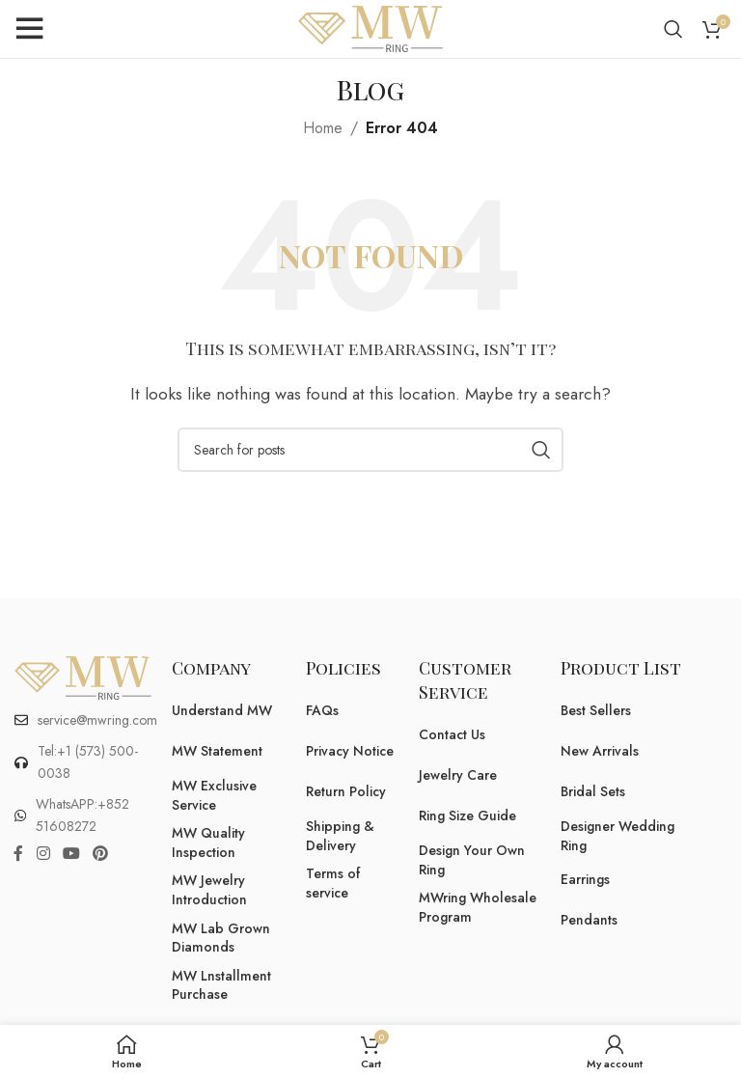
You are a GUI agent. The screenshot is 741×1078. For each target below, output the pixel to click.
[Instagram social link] (43, 854)
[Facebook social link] (18, 854)
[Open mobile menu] (29, 29)
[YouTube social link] (71, 854)
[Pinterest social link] (101, 854)
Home (323, 128)
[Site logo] (370, 27)
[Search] (673, 29)
